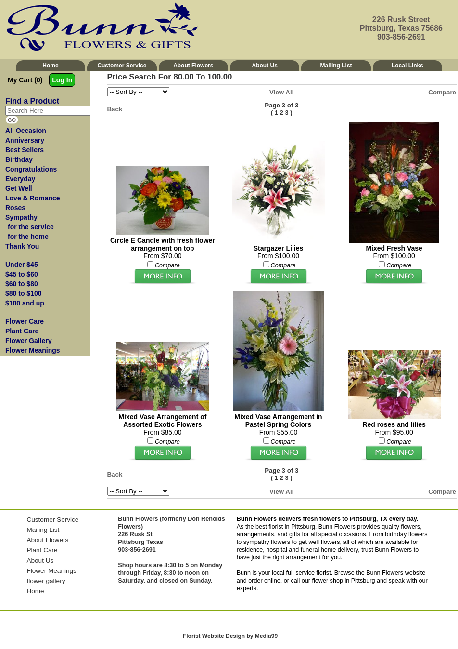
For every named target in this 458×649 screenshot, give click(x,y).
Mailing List (336, 65)
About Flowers (193, 65)
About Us (265, 65)
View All (281, 92)
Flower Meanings (51, 570)
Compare (442, 92)
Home (50, 65)
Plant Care (41, 550)
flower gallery (45, 580)
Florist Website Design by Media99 (230, 636)
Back (115, 109)
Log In (62, 80)
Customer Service (121, 65)
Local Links (407, 65)
